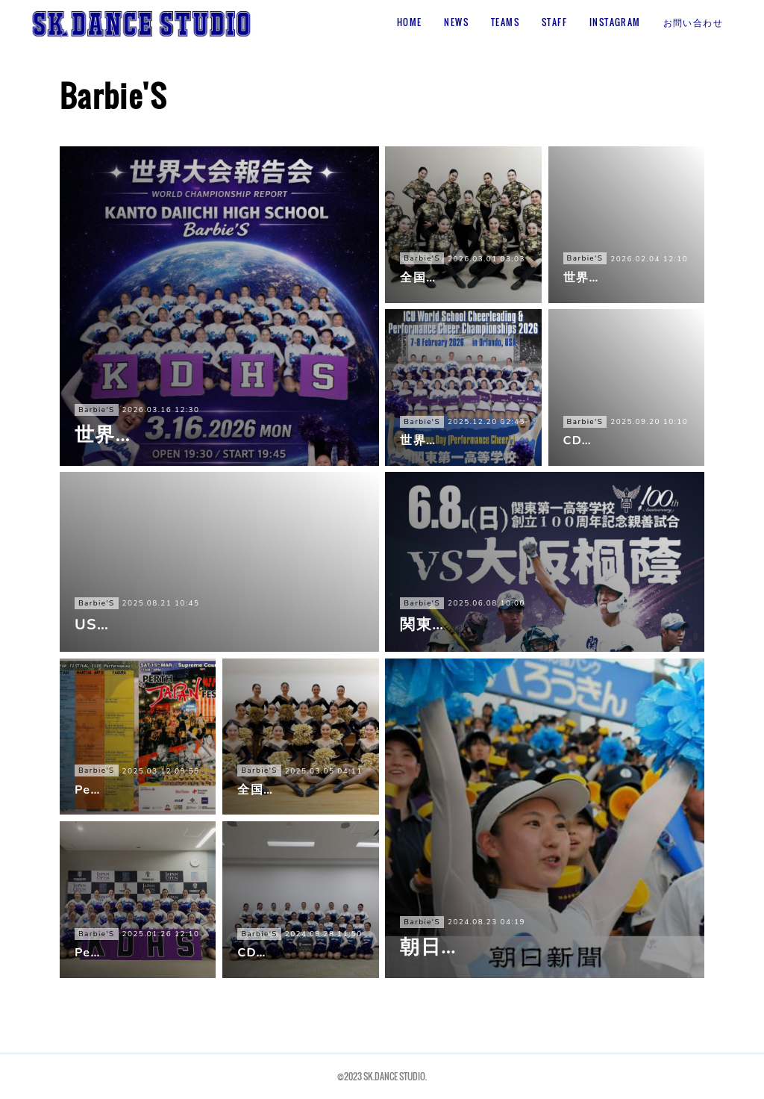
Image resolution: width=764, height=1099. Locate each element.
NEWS (456, 22)
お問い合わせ (693, 22)
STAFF (554, 22)
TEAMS (505, 22)
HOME (409, 22)
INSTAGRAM (615, 22)
